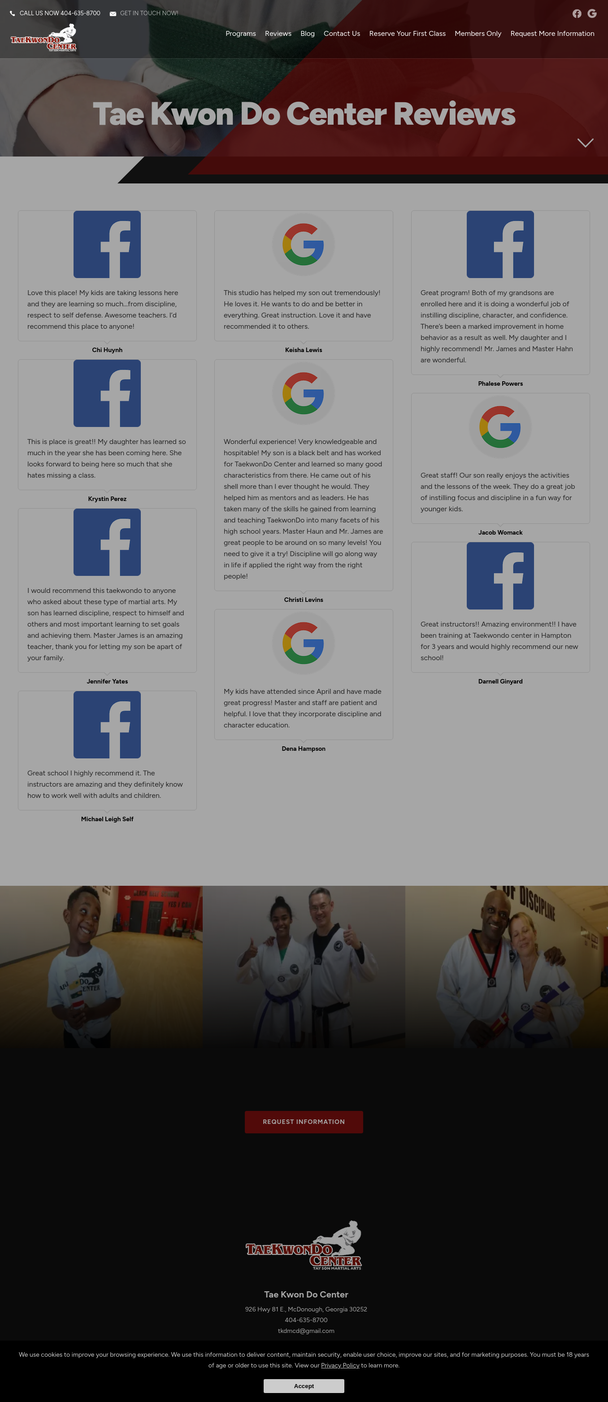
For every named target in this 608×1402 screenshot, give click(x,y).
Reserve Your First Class (407, 33)
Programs (241, 33)
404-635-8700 (80, 13)
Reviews (278, 33)
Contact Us (342, 33)
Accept (304, 1386)
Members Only (478, 33)
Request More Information (552, 33)
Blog (307, 33)
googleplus (592, 13)
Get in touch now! (149, 13)
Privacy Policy (340, 1365)
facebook (577, 13)
